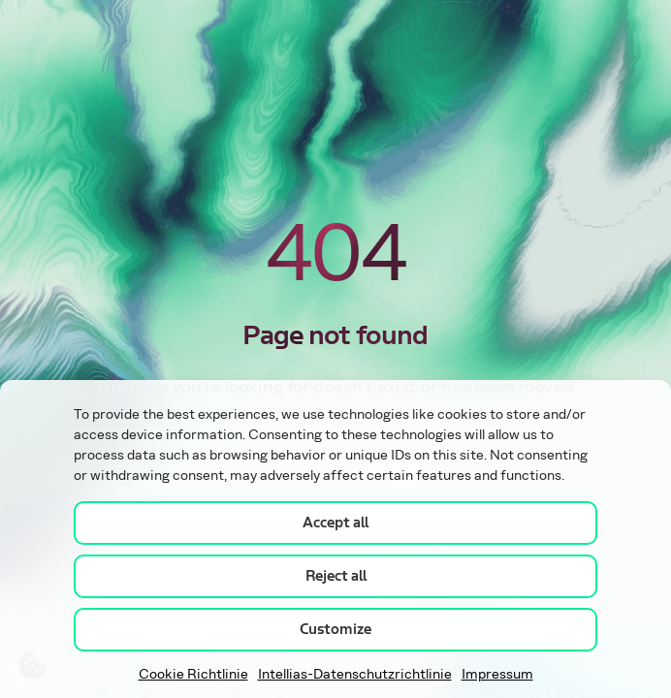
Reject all (336, 576)
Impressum (497, 674)
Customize (335, 629)
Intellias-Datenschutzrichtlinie (355, 674)
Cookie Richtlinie (193, 674)
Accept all (335, 522)
